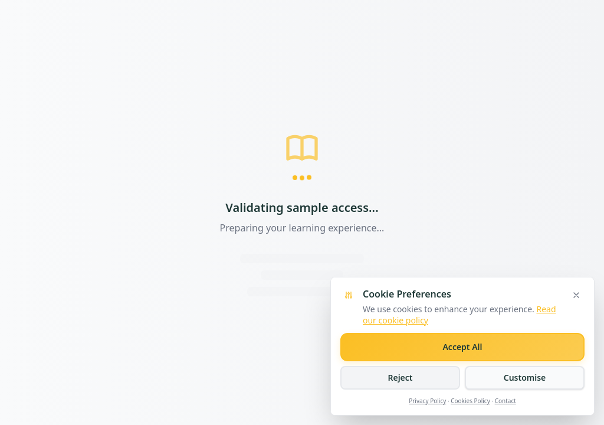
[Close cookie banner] (576, 295)
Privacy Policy (427, 401)
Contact (505, 401)
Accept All (462, 346)
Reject (400, 377)
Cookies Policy (470, 401)
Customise (525, 377)
